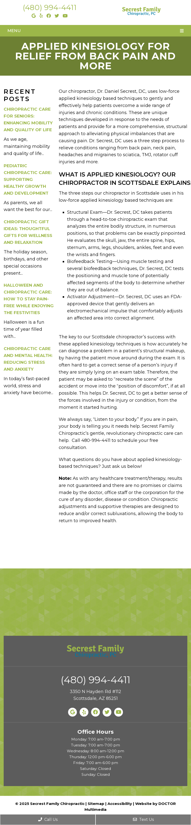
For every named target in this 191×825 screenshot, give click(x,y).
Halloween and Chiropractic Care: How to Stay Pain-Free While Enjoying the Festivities (29, 299)
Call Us (48, 819)
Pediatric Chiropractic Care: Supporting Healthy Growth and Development (28, 179)
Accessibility (119, 803)
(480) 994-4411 (50, 7)
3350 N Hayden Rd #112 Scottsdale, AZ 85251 (95, 695)
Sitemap (96, 803)
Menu (14, 30)
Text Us (143, 819)
